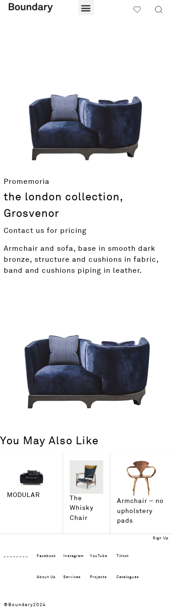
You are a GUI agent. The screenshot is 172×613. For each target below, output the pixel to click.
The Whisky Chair (82, 508)
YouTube (98, 556)
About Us (46, 577)
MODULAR (23, 495)
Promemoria (27, 181)
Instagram (73, 556)
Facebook (46, 556)
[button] (86, 7)
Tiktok (123, 556)
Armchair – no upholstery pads (140, 511)
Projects (98, 577)
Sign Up (161, 538)
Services (72, 577)
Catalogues (128, 577)
